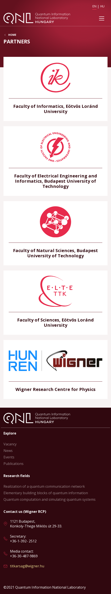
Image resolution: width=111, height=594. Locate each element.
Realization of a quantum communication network (44, 486)
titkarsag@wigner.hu (27, 566)
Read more (55, 89)
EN (94, 6)
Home (12, 35)
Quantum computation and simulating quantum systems (49, 499)
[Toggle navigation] (102, 18)
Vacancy (10, 444)
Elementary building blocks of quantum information (45, 493)
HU (102, 6)
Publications (13, 463)
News (8, 450)
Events (8, 457)
